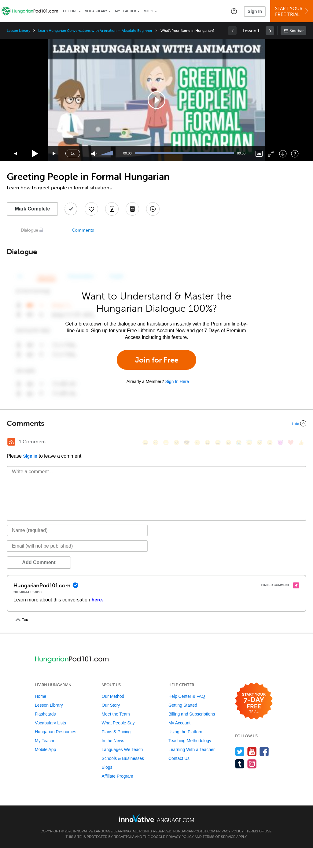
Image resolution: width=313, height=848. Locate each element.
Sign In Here (177, 381)
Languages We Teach (122, 749)
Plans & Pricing (116, 731)
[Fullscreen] (271, 154)
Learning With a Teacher (191, 749)
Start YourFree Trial (292, 11)
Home (40, 696)
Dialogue (29, 230)
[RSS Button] (11, 441)
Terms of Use (259, 831)
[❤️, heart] (290, 442)
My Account (179, 722)
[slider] (107, 153)
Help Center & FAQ (186, 696)
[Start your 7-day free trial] (254, 701)
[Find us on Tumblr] (240, 763)
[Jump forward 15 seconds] (54, 154)
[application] (156, 100)
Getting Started (182, 705)
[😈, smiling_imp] (280, 442)
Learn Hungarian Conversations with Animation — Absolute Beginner (95, 30)
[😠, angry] (197, 442)
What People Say (117, 722)
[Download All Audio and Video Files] (153, 209)
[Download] (283, 154)
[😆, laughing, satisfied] (207, 442)
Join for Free (156, 359)
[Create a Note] (112, 209)
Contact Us (179, 758)
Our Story (110, 705)
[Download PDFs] (132, 209)
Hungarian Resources (55, 731)
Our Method (112, 696)
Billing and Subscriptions (191, 714)
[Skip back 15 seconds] (16, 154)
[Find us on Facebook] (264, 751)
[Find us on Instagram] (252, 763)
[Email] (77, 546)
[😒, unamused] (176, 442)
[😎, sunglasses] (187, 442)
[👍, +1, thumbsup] (301, 442)
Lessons (70, 11)
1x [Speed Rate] (73, 153)
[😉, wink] (228, 442)
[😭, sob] (239, 442)
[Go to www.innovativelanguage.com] (156, 818)
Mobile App (45, 749)
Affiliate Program (117, 776)
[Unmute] (94, 154)
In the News (112, 740)
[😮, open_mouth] (270, 442)
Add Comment (38, 562)
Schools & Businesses (122, 758)
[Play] (35, 154)
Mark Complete (32, 208)
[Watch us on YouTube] (252, 751)
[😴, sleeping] (259, 442)
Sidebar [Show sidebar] (296, 30)
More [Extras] (148, 11)
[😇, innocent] (249, 442)
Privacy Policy (230, 831)
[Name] (77, 530)
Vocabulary (96, 11)
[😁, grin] (166, 442)
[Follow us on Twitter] (240, 751)
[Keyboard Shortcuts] (295, 154)
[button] (234, 11)
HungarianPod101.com (194, 831)
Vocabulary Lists (50, 722)
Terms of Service (219, 837)
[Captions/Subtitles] (259, 154)
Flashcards (45, 714)
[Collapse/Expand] (156, 423)
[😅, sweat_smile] (218, 442)
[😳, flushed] (155, 442)
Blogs (106, 767)
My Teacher (125, 11)
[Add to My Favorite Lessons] (91, 209)
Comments (83, 230)
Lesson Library (18, 30)
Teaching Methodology (189, 740)
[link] (270, 30)
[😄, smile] (145, 442)
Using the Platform (186, 731)
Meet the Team (115, 714)
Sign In (255, 11)
